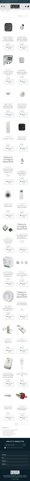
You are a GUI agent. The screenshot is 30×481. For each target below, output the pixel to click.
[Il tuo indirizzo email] (13, 445)
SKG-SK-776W (22, 211)
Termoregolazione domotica (9, 434)
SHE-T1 (22, 308)
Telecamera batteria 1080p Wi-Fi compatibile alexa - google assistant (22, 39)
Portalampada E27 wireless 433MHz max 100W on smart (22, 173)
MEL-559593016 (22, 110)
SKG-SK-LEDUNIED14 (22, 413)
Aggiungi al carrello (9, 47)
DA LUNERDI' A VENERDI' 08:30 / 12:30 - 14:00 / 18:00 (9, 0)
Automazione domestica (8, 431)
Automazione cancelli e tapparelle (10, 430)
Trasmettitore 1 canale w (8, 138)
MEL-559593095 (8, 312)
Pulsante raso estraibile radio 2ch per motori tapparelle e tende (8, 170)
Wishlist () (7, 2)
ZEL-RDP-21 (8, 43)
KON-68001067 (21, 177)
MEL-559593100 (8, 379)
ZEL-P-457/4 (22, 379)
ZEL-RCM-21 (8, 110)
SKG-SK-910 (8, 346)
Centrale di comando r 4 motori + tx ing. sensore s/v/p (21, 275)
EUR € (2, 2)
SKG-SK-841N (8, 245)
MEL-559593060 (22, 43)
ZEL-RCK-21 (8, 412)
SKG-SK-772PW (8, 174)
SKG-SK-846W (22, 279)
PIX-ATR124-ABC (22, 240)
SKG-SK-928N (22, 346)
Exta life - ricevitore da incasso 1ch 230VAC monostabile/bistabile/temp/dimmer (10, 39)
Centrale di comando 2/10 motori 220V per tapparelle (8, 73)
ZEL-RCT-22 (22, 143)
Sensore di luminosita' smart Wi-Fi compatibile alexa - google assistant (8, 375)
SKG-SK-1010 (8, 77)
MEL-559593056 (8, 278)
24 (26, 16)
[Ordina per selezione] (21, 16)
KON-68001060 (21, 76)
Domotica (5, 427)
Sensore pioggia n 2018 (22, 341)
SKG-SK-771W (8, 144)
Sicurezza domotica (7, 435)
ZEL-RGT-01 (8, 210)
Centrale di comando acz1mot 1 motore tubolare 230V (8, 241)
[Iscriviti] (24, 445)
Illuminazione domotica (8, 432)
